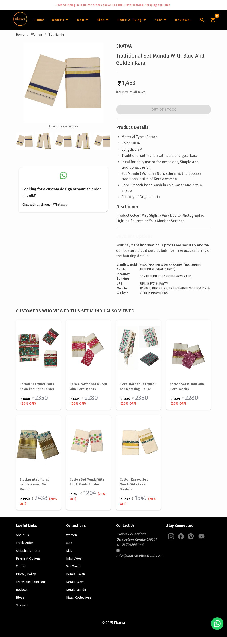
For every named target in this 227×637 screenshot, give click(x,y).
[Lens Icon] (202, 20)
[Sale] (161, 20)
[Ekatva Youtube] (201, 536)
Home (20, 35)
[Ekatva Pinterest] (191, 536)
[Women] (60, 20)
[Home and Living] (132, 20)
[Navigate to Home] (20, 24)
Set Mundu (56, 35)
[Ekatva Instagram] (171, 536)
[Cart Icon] (212, 20)
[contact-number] (132, 545)
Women (36, 35)
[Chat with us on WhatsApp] (217, 623)
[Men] (83, 20)
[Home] (39, 20)
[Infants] (103, 20)
